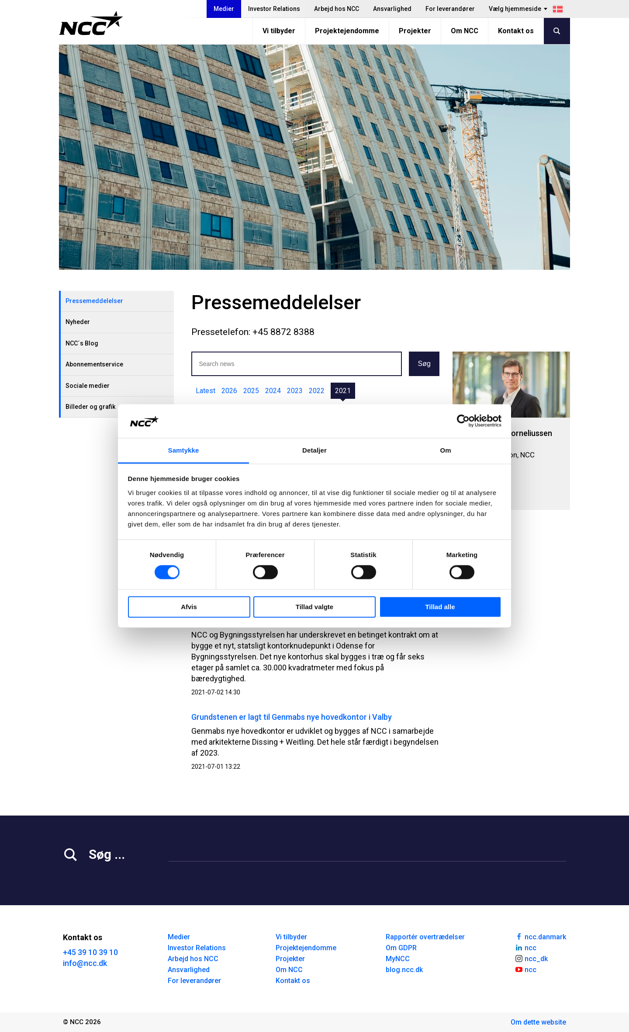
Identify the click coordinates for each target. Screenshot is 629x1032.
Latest (205, 391)
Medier (224, 8)
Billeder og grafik (90, 406)
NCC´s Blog (82, 343)
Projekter (415, 31)
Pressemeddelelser (94, 300)
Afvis (189, 606)
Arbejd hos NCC (336, 8)
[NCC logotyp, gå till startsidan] (91, 23)
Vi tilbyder (279, 31)
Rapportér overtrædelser (425, 937)
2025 (251, 391)
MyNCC (398, 959)
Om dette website (538, 1022)
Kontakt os (516, 31)
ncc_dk (531, 958)
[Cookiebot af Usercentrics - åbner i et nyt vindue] (463, 421)
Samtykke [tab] (183, 450)
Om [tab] (445, 450)
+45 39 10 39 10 (90, 952)
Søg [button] (424, 363)
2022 (317, 391)
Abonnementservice (94, 364)
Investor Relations (274, 8)
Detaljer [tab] (314, 450)
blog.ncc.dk (404, 970)
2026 (229, 391)
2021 (343, 391)
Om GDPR (401, 948)
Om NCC (464, 31)
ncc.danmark (540, 936)
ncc (525, 947)
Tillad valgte (314, 606)
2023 (295, 391)
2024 (273, 391)
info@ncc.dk (85, 963)
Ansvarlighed (392, 8)
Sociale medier (88, 385)
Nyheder (78, 321)
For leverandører (450, 8)
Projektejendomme (347, 31)
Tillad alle (440, 606)
